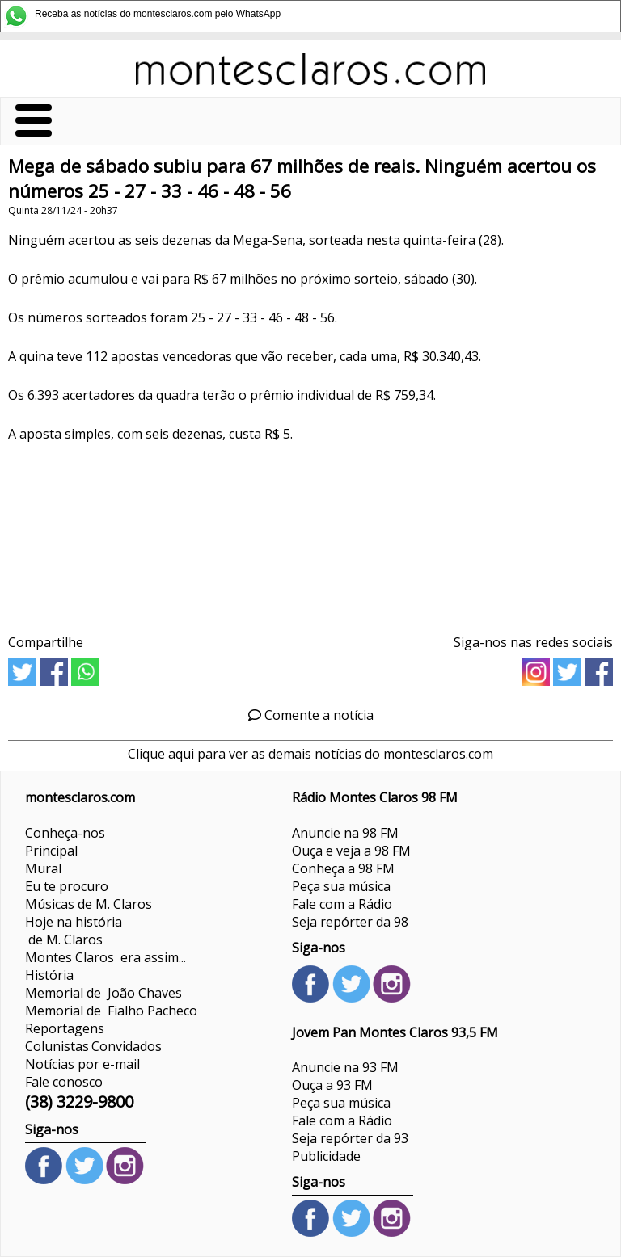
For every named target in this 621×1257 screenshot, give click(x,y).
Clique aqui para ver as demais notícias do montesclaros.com (310, 754)
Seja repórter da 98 (350, 922)
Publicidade (326, 1156)
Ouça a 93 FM (332, 1085)
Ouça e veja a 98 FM (351, 851)
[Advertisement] (310, 532)
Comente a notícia (311, 715)
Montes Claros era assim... (105, 957)
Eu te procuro (66, 886)
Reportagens (64, 1028)
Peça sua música (341, 886)
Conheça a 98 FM (343, 868)
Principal (51, 851)
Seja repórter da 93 (350, 1138)
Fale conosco (64, 1082)
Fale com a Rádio (342, 904)
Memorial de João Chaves (103, 993)
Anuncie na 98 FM (345, 833)
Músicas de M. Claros (88, 904)
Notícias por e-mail (82, 1064)
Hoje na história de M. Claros (73, 930)
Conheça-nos (65, 833)
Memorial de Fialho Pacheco (111, 1010)
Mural (43, 868)
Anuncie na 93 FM (345, 1067)
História (49, 975)
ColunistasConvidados (93, 1046)
